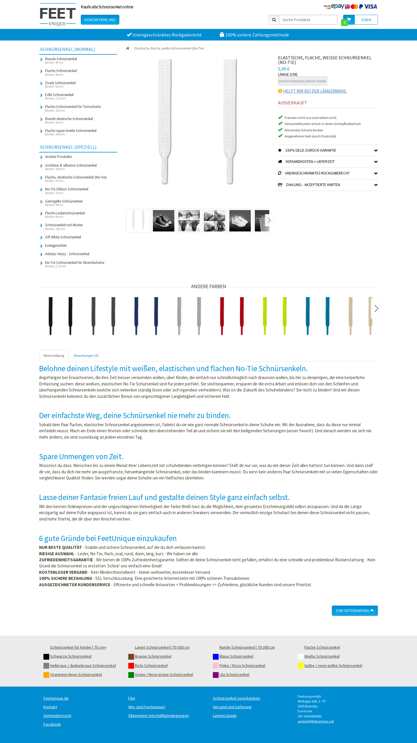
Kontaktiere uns (100, 19)
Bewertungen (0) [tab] (86, 355)
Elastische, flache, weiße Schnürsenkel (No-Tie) (169, 48)
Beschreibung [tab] (54, 355)
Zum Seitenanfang (355, 610)
